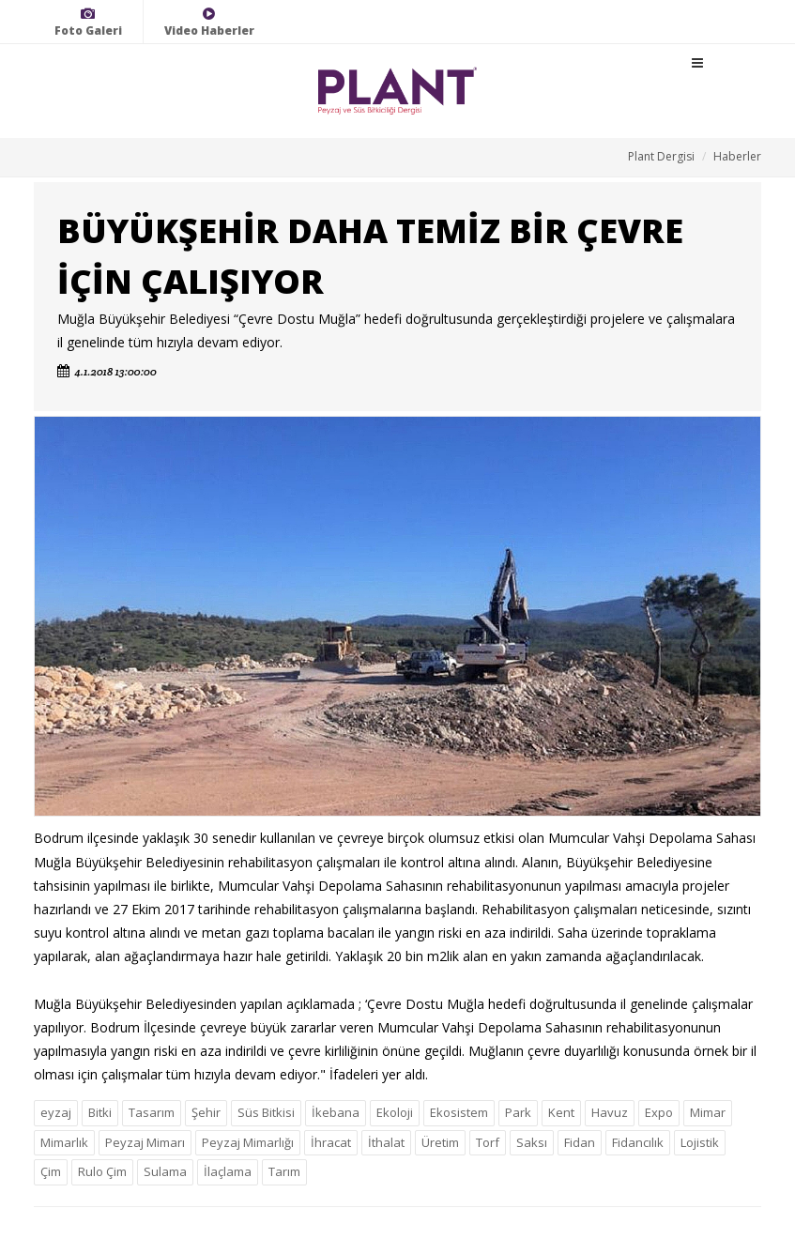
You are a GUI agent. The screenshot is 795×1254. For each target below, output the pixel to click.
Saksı (531, 1142)
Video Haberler (209, 22)
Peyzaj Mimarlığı (248, 1142)
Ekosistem (459, 1112)
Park (518, 1112)
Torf (487, 1142)
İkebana (335, 1112)
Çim (50, 1171)
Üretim (440, 1142)
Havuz (609, 1112)
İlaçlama (228, 1171)
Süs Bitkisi (266, 1112)
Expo (659, 1112)
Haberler (737, 156)
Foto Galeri (88, 22)
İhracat (331, 1142)
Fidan (579, 1142)
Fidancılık (638, 1142)
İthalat (386, 1142)
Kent (561, 1112)
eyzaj (55, 1112)
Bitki (100, 1112)
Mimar (708, 1112)
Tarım (284, 1171)
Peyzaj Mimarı (145, 1142)
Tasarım (152, 1112)
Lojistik (699, 1142)
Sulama (165, 1171)
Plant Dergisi (661, 156)
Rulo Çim (102, 1171)
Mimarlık (64, 1142)
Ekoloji (394, 1112)
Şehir (206, 1112)
